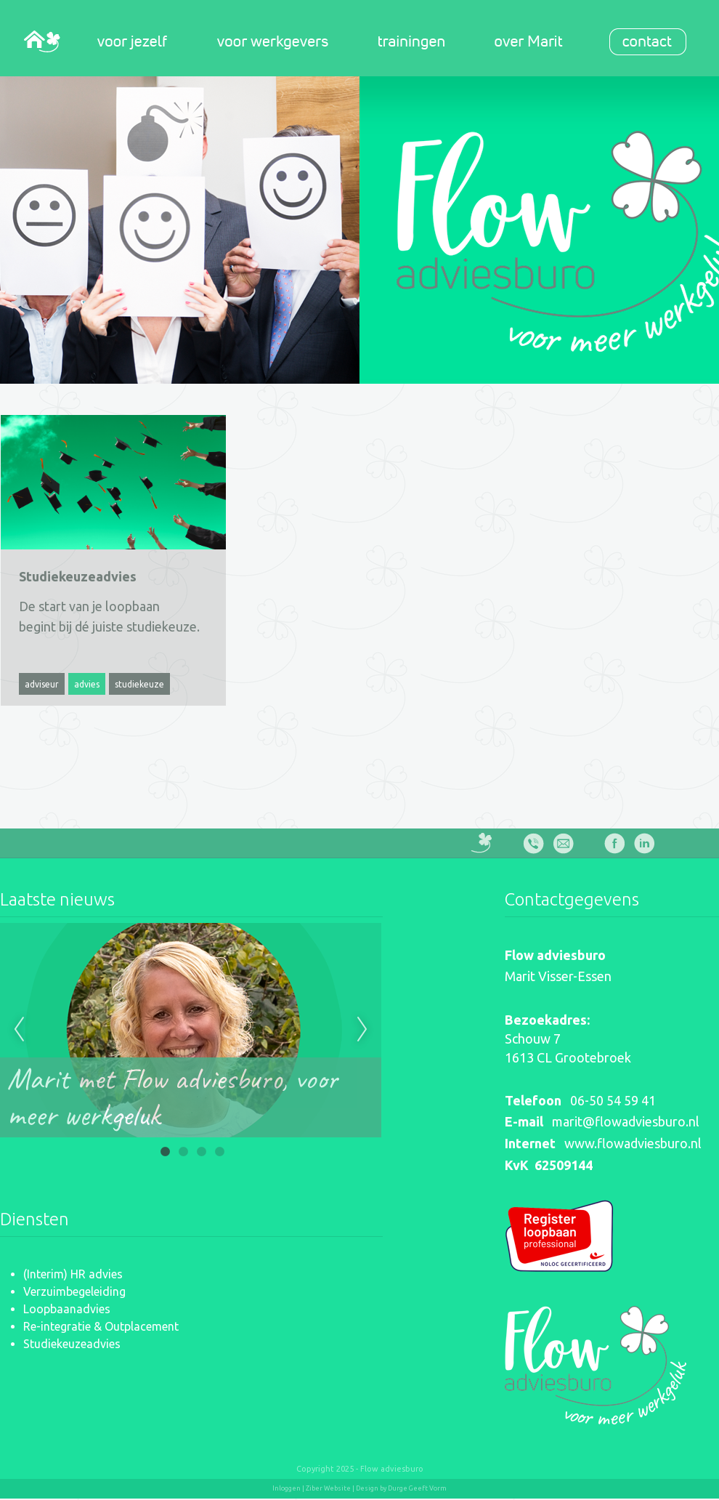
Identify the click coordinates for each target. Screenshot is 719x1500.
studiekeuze (139, 684)
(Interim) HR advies (73, 1274)
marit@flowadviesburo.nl (625, 1121)
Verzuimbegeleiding (74, 1291)
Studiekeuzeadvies (72, 1343)
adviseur (42, 684)
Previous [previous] (19, 1030)
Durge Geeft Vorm (417, 1488)
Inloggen (286, 1488)
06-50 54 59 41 (613, 1100)
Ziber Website (328, 1488)
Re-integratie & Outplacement (101, 1326)
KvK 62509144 (549, 1165)
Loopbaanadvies (66, 1308)
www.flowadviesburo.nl (633, 1143)
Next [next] (362, 1030)
